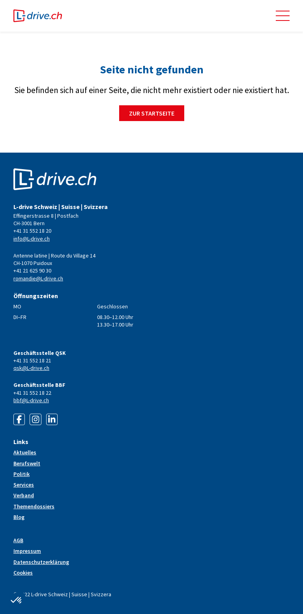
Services (23, 484)
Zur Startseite (151, 113)
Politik (21, 474)
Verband (23, 495)
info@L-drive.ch (31, 238)
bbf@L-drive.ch (31, 400)
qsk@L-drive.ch (31, 367)
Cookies (23, 572)
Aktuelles (24, 452)
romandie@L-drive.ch (38, 278)
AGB (18, 540)
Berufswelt (26, 463)
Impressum (27, 550)
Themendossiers (33, 506)
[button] (283, 16)
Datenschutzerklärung (41, 561)
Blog (18, 517)
